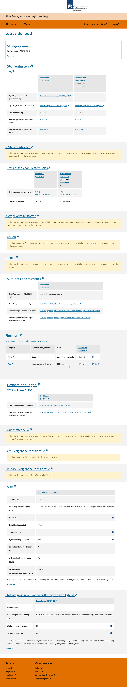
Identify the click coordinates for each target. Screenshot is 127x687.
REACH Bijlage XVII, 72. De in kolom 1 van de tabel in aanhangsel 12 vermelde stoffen (71, 311)
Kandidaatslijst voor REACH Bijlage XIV (54, 106)
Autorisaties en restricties (25, 278)
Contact (18, 668)
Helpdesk (18, 671)
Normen (14, 335)
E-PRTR (12, 257)
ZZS (11, 71)
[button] (25, 24)
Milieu (10, 357)
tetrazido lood (81, 78)
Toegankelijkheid (48, 678)
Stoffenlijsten (20, 66)
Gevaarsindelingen (24, 385)
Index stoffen (10, 678)
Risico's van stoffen (96, 24)
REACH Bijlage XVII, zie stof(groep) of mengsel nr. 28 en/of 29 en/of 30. (66, 318)
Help (117, 24)
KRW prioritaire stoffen (22, 216)
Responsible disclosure (48, 675)
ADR (12, 486)
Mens (10, 364)
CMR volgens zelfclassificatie (27, 451)
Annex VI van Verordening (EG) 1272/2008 (55, 96)
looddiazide (44, 78)
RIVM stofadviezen (19, 147)
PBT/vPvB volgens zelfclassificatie (29, 469)
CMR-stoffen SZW (18, 430)
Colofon (48, 668)
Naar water (44, 129)
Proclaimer (18, 675)
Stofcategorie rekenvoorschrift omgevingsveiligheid (41, 595)
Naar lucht (43, 120)
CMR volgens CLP (20, 390)
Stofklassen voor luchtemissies (29, 168)
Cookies (48, 671)
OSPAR (13, 237)
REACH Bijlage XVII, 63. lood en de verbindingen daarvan (60, 304)
